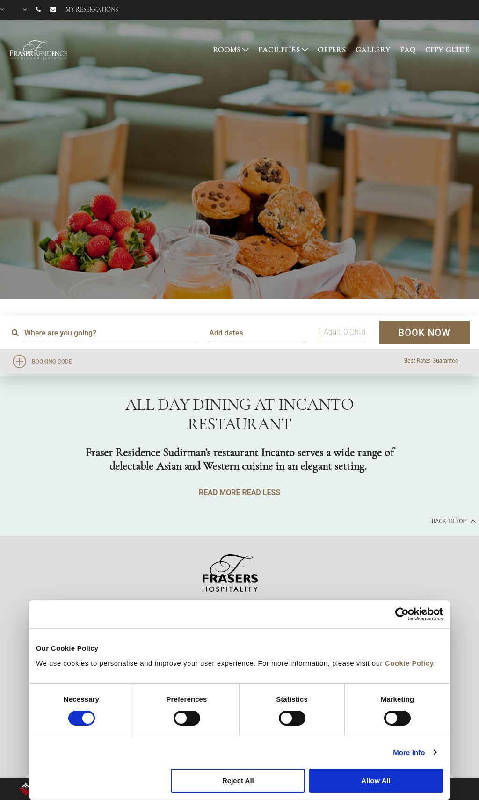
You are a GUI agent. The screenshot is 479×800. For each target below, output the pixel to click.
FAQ (408, 50)
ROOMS (226, 50)
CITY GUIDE (447, 50)
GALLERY (373, 50)
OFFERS (332, 50)
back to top (453, 520)
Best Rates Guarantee (431, 360)
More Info (409, 752)
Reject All (238, 781)
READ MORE (219, 492)
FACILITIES (279, 50)
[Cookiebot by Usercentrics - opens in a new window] (402, 614)
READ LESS (261, 492)
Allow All (376, 781)
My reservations (91, 10)
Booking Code (52, 361)
